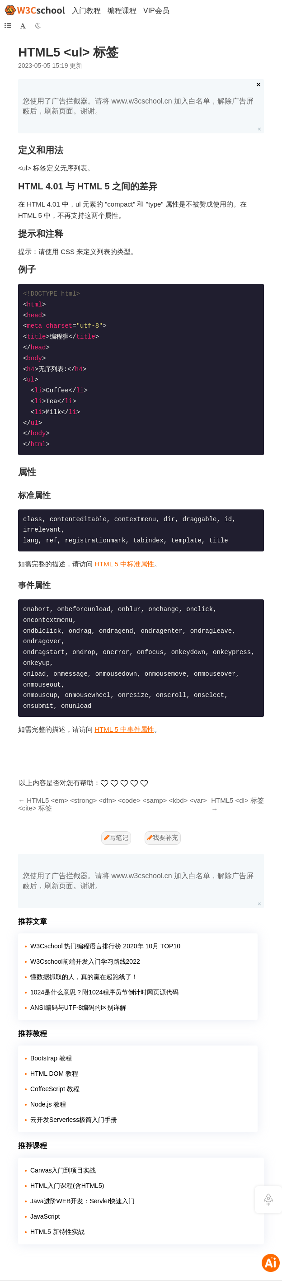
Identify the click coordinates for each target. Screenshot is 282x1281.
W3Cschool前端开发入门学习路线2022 (85, 961)
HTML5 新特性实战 (57, 1231)
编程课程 (122, 10)
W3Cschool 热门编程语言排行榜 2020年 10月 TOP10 (105, 946)
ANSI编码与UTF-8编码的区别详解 (78, 1007)
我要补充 (162, 837)
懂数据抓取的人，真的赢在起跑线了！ (84, 976)
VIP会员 (156, 10)
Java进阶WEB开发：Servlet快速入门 (82, 1201)
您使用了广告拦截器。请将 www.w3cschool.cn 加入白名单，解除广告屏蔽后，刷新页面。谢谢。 (138, 106)
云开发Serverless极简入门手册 (73, 1119)
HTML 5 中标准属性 (124, 564)
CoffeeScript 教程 (55, 1089)
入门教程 (86, 10)
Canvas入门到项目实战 (63, 1170)
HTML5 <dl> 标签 (237, 800)
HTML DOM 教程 (54, 1073)
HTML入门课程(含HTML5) (67, 1185)
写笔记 (116, 837)
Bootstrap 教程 (51, 1058)
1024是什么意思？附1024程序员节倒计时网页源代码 (104, 992)
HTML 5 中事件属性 (124, 729)
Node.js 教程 (48, 1104)
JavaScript (45, 1216)
